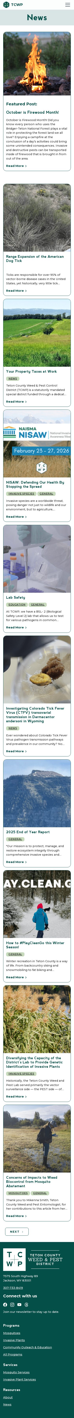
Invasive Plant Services (19, 1379)
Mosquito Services (16, 1372)
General (46, 493)
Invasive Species (21, 493)
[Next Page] (17, 1232)
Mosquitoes (18, 1193)
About (8, 1397)
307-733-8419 (13, 1288)
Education (16, 604)
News (12, 378)
